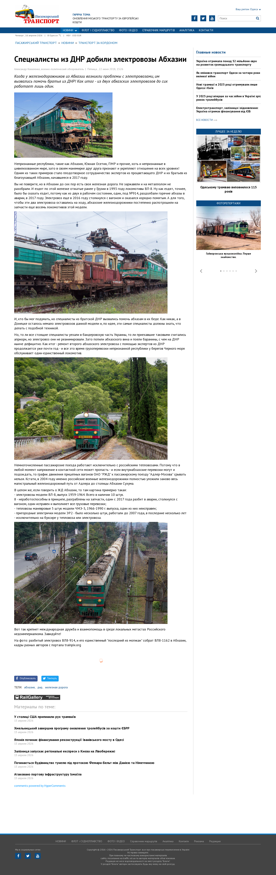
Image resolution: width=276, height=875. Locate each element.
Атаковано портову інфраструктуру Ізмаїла (47, 774)
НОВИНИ (70, 30)
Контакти (206, 30)
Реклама (199, 841)
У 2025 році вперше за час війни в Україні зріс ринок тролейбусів (228, 97)
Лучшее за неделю (228, 131)
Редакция (215, 841)
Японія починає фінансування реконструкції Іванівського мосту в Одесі (69, 739)
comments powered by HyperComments (40, 786)
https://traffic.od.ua (37, 13)
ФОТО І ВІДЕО (128, 30)
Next (256, 271)
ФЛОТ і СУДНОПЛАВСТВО (98, 30)
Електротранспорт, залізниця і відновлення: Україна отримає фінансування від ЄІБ (227, 109)
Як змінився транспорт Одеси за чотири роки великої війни (228, 74)
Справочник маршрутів (158, 30)
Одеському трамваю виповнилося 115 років (228, 189)
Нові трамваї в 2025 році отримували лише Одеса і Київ (226, 86)
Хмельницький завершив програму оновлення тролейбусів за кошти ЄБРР (71, 728)
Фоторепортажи (228, 203)
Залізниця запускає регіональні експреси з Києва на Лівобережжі (64, 751)
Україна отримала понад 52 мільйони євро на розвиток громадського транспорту (226, 62)
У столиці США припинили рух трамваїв (45, 716)
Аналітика (186, 30)
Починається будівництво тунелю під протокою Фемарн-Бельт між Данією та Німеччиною (84, 762)
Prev (201, 271)
